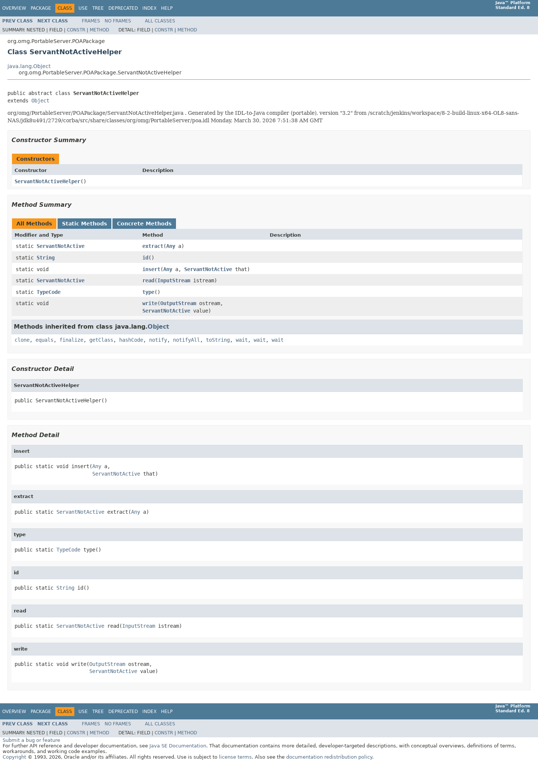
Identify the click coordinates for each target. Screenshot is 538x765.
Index (149, 8)
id (145, 258)
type (148, 292)
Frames (91, 21)
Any (170, 246)
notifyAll (186, 340)
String (46, 258)
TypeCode (49, 292)
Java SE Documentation (177, 746)
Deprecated (123, 8)
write (149, 303)
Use (83, 8)
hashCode (131, 340)
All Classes (160, 21)
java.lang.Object (28, 66)
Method (99, 30)
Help (167, 8)
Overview (14, 8)
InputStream (173, 280)
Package (41, 8)
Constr (76, 30)
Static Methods (84, 224)
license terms (235, 757)
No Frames (118, 21)
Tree (98, 8)
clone (22, 340)
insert (151, 269)
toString (218, 340)
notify (158, 340)
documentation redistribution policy (329, 757)
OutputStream (178, 303)
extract (152, 246)
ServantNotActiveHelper (47, 181)
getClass (101, 340)
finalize (71, 340)
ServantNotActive (60, 246)
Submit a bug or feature (31, 740)
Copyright (14, 757)
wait (242, 340)
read (148, 280)
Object (40, 101)
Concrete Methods (144, 224)
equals (44, 340)
